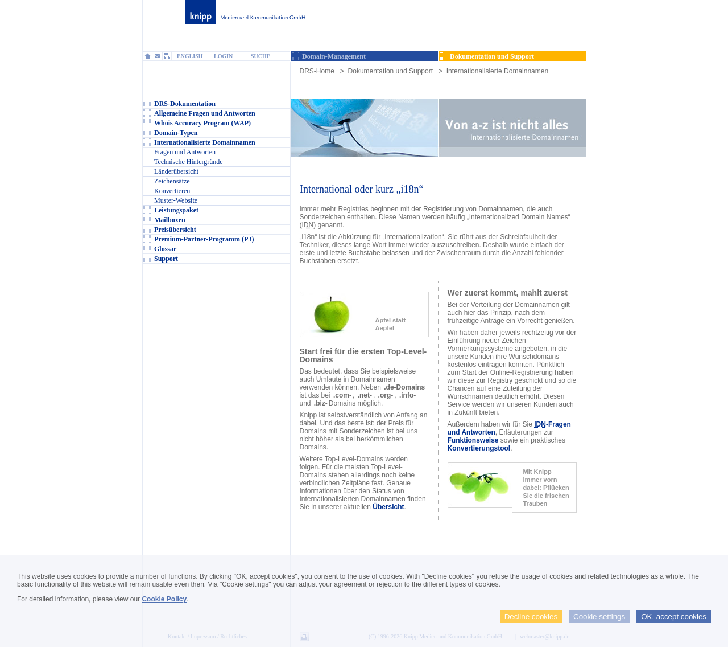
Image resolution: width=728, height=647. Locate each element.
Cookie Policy (164, 599)
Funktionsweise (473, 440)
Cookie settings (599, 616)
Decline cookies (530, 616)
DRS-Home (317, 71)
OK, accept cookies (673, 616)
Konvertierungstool (479, 448)
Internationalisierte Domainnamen (497, 71)
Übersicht (388, 507)
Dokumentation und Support (390, 71)
